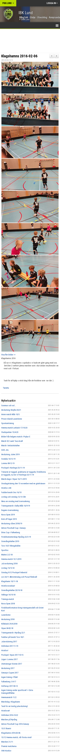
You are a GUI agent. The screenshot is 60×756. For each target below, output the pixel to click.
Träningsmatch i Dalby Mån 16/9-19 (15, 506)
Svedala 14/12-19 (8, 459)
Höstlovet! (5, 710)
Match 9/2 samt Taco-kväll (12, 441)
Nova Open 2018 (8, 603)
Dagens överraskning (10, 510)
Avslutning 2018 (7, 619)
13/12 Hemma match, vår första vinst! (16, 737)
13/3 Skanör (6, 728)
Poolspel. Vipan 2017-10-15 (12, 655)
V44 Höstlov (6, 750)
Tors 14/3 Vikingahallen (10, 546)
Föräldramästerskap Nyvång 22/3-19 (16, 537)
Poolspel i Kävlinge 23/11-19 (13, 468)
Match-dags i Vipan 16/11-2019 (13, 479)
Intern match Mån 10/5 (10, 414)
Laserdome (5, 615)
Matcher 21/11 (7, 742)
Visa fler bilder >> (8, 354)
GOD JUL (5, 450)
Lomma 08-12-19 (7, 463)
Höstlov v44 (6, 488)
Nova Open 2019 (8, 514)
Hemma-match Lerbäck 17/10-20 (14, 428)
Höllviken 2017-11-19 (9, 646)
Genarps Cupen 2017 (9, 672)
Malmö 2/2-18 (6, 554)
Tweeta (6, 388)
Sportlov (4, 550)
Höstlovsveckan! (8, 586)
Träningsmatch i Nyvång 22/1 (13, 632)
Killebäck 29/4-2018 (9, 624)
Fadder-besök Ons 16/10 (11, 492)
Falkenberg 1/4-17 (8, 681)
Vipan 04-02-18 (7, 628)
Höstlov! (4, 650)
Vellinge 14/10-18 (8, 594)
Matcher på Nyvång (9, 719)
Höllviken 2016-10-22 (9, 715)
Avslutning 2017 (7, 668)
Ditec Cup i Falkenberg (10, 532)
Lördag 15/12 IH (8, 568)
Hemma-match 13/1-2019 (11, 559)
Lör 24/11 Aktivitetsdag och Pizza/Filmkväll (19, 577)
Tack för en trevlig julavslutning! (14, 706)
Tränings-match (7, 599)
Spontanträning (7, 423)
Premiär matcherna (8, 746)
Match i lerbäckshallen (10, 445)
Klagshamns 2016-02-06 (19, 56)
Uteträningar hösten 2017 (11, 664)
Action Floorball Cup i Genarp (13, 528)
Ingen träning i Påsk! (9, 677)
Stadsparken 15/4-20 (9, 432)
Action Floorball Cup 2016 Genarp (15, 724)
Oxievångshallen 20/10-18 (11, 590)
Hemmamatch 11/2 (8, 697)
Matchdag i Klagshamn (10, 702)
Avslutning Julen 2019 (10, 454)
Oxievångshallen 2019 (10, 541)
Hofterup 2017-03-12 (9, 686)
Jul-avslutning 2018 (9, 563)
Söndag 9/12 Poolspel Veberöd (14, 572)
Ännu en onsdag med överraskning (15, 501)
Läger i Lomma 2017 (9, 659)
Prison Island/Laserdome (11, 419)
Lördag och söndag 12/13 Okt (13, 497)
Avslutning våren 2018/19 (11, 523)
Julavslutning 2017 (9, 641)
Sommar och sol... (8, 405)
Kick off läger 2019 (9, 519)
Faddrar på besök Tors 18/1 (12, 637)
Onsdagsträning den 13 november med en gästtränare (23, 483)
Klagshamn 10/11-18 (9, 581)
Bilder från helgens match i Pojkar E (15, 436)
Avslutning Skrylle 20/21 (11, 410)
